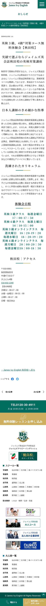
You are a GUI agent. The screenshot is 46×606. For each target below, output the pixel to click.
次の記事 (37, 392)
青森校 (14, 474)
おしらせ (18, 23)
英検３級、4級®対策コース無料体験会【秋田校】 (22, 24)
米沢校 (36, 487)
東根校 (21, 487)
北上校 (21, 483)
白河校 (21, 491)
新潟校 (14, 495)
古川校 (23, 470)
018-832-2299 (7, 283)
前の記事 (9, 392)
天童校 (29, 487)
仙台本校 (15, 470)
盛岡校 (14, 483)
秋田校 (26, 23)
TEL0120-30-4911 (23, 404)
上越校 (21, 495)
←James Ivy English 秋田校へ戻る (18, 370)
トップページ (7, 23)
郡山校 (29, 491)
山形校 (14, 487)
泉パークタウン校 (35, 470)
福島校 (14, 491)
